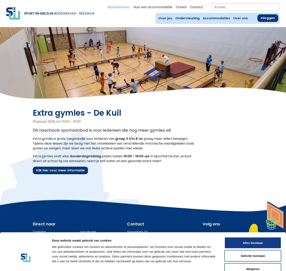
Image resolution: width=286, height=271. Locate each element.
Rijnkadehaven (118, 7)
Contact (196, 7)
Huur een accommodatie (152, 7)
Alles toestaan (253, 218)
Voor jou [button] (165, 18)
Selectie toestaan (253, 232)
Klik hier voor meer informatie (60, 170)
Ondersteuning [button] (187, 18)
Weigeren (252, 245)
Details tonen (214, 263)
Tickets (181, 7)
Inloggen (268, 18)
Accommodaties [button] (216, 18)
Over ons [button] (240, 18)
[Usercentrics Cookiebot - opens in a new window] (25, 263)
